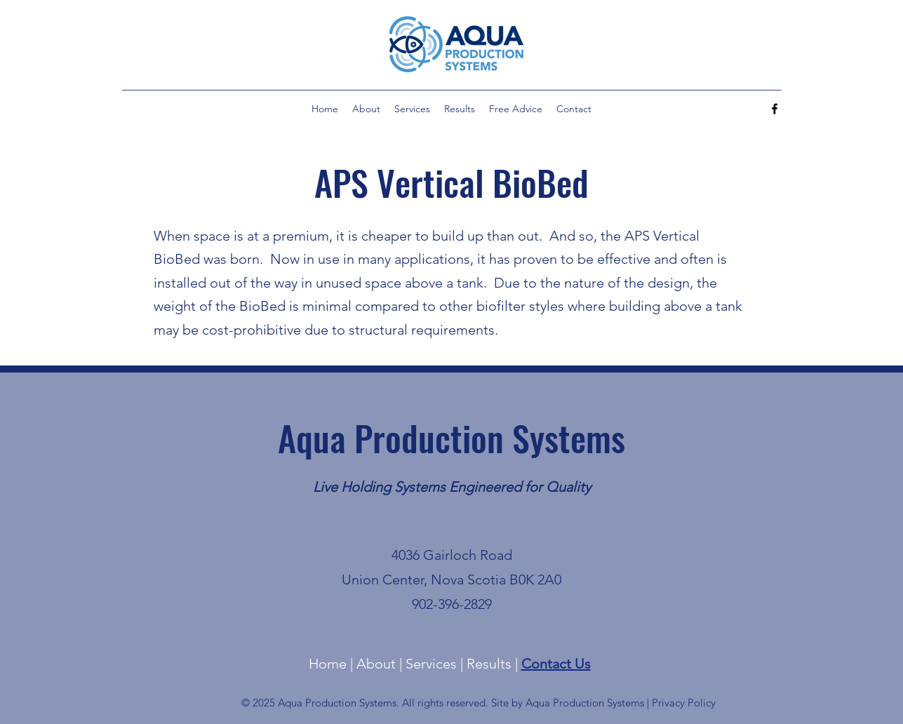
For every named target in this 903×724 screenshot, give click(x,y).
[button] (412, 108)
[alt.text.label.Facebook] (775, 109)
